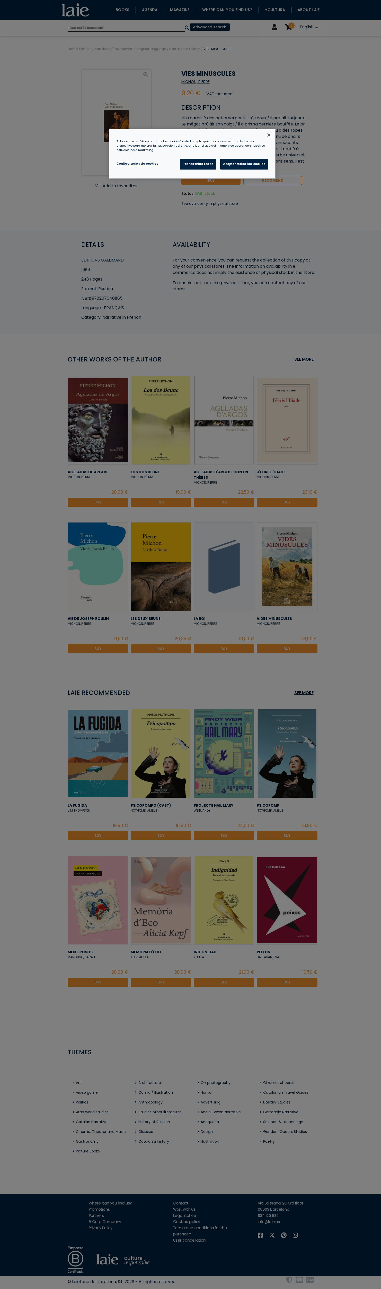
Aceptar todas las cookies (244, 164)
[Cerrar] (268, 135)
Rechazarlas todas (198, 164)
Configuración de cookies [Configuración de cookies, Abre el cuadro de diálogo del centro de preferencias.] (137, 164)
